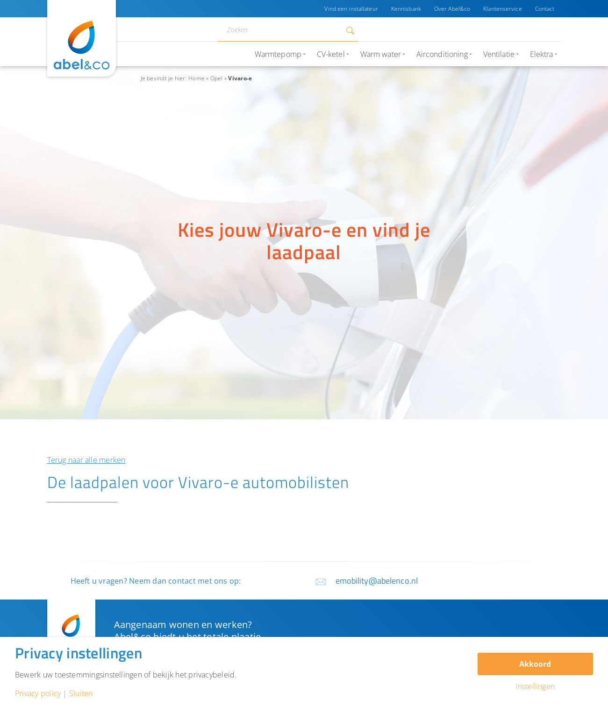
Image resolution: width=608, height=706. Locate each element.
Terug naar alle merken (86, 460)
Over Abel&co (452, 9)
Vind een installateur (351, 9)
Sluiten (81, 693)
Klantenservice (502, 9)
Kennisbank (406, 9)
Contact (545, 9)
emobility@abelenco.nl (377, 580)
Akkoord (535, 664)
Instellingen (535, 686)
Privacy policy (38, 693)
